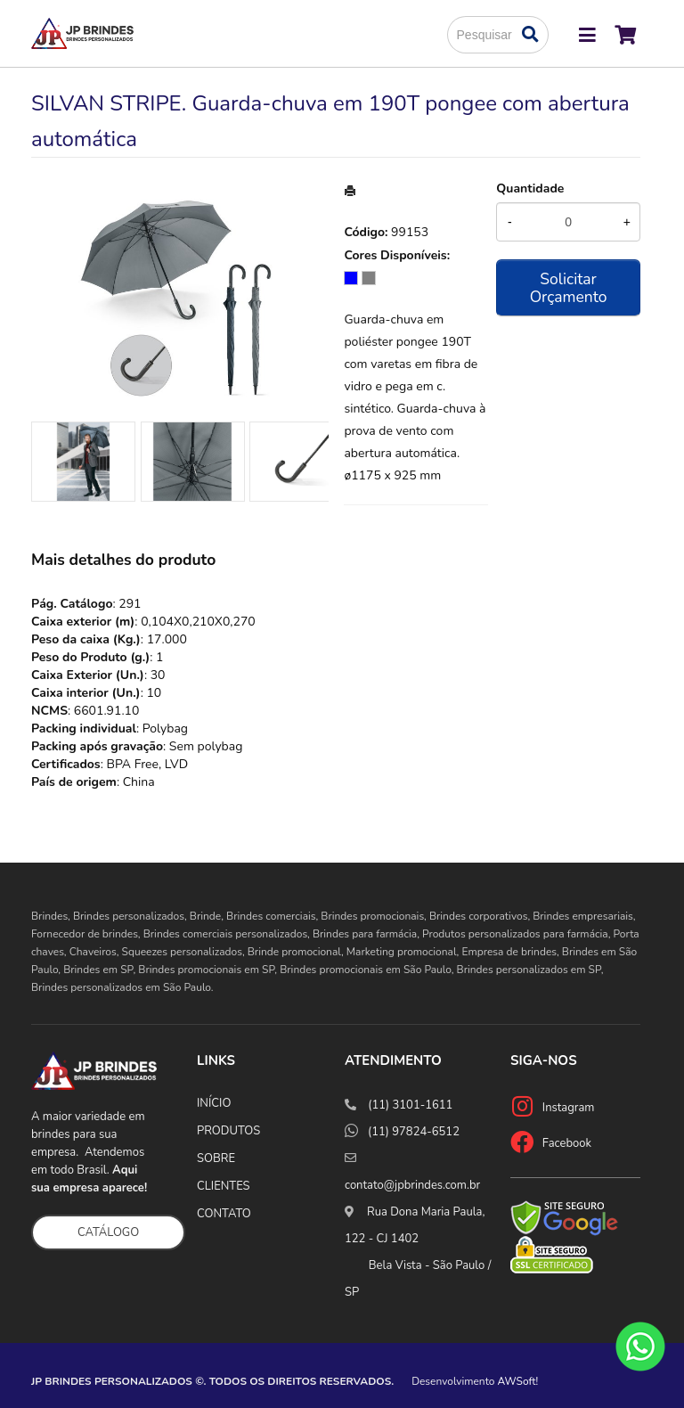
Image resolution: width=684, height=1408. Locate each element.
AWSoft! (518, 1381)
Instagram (568, 1108)
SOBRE (216, 1158)
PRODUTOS (228, 1131)
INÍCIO (214, 1103)
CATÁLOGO (108, 1232)
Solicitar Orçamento (568, 287)
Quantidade (530, 188)
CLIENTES (223, 1186)
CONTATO (224, 1214)
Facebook (566, 1143)
